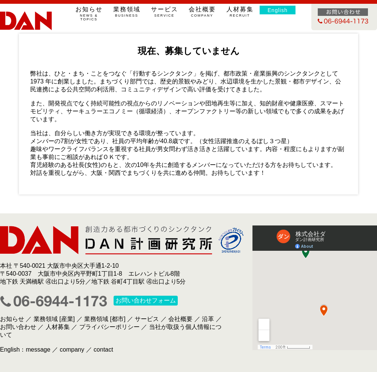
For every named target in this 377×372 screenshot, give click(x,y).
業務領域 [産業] (54, 319)
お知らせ (89, 13)
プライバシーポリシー (109, 327)
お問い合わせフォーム (145, 301)
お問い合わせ (18, 327)
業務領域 (127, 11)
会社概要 (202, 11)
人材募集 (240, 11)
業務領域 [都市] (104, 319)
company (72, 349)
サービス (164, 11)
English (278, 10)
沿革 (208, 319)
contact (103, 349)
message (38, 349)
